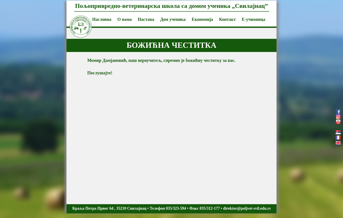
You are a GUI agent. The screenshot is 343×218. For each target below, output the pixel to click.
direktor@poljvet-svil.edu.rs (247, 208)
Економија (202, 19)
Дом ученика (173, 19)
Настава (146, 19)
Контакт (227, 19)
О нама (124, 19)
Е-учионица (253, 19)
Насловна (101, 19)
